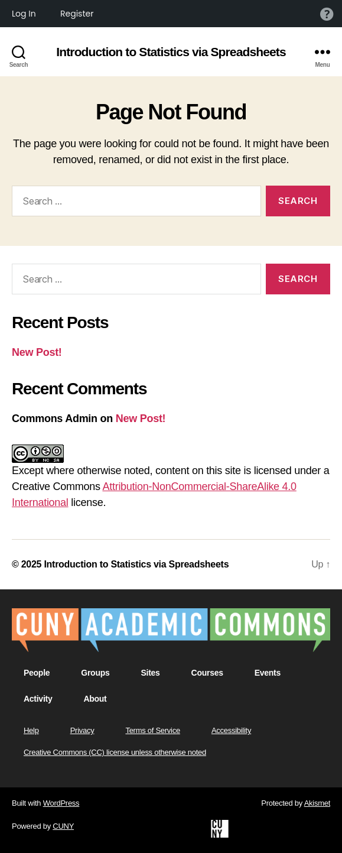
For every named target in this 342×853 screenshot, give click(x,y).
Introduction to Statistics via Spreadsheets (170, 52)
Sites (150, 672)
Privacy (82, 730)
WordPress (61, 803)
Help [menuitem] (326, 13)
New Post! (37, 352)
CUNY (63, 826)
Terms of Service (152, 730)
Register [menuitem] (76, 14)
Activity (38, 698)
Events (268, 672)
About (94, 698)
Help (31, 730)
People (37, 672)
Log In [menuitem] (24, 14)
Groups (95, 672)
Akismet (317, 803)
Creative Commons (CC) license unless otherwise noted (115, 752)
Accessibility (231, 730)
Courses (207, 672)
